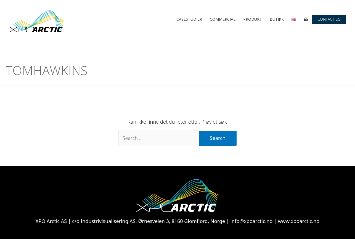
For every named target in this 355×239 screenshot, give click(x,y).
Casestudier (189, 19)
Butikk (277, 19)
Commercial (222, 19)
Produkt (252, 19)
